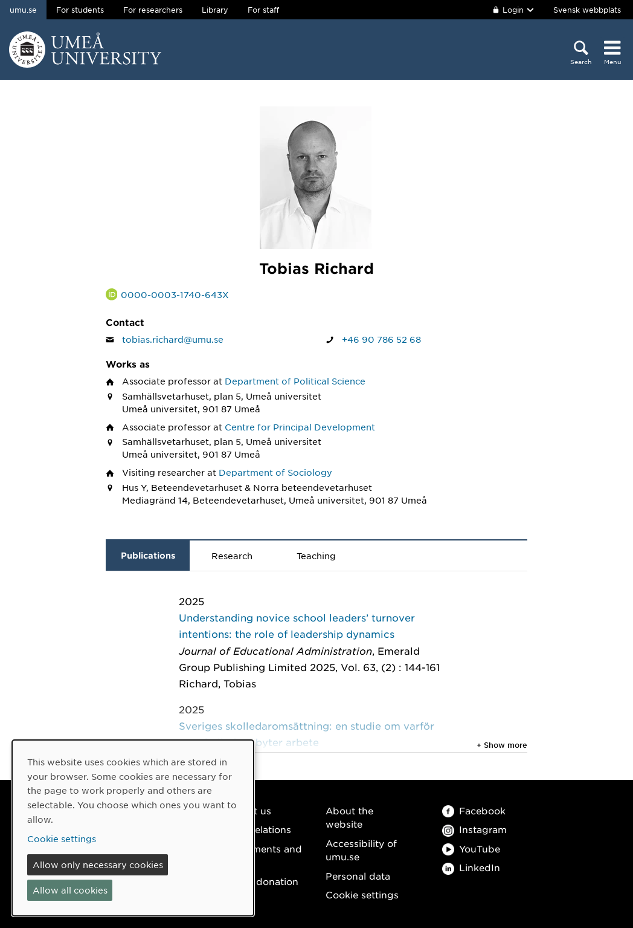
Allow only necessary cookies (98, 864)
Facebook (474, 810)
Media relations (255, 829)
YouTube (471, 848)
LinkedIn (471, 867)
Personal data (358, 875)
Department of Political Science (295, 380)
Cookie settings (362, 894)
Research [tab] (231, 555)
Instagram (474, 829)
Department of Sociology (275, 472)
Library (215, 10)
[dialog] (133, 828)
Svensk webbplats (587, 10)
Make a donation (259, 881)
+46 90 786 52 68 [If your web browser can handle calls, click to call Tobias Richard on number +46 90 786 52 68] (381, 339)
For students (80, 10)
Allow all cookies (70, 889)
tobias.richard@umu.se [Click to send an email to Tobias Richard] (172, 339)
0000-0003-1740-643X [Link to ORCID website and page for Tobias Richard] (175, 294)
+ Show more (502, 744)
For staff (263, 10)
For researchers (152, 10)
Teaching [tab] (316, 555)
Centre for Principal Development (300, 426)
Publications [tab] (148, 555)
